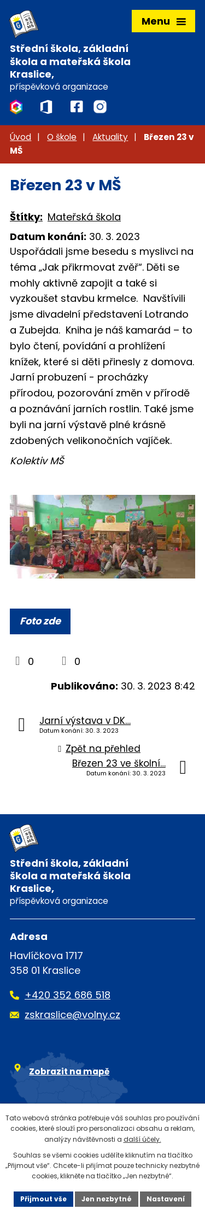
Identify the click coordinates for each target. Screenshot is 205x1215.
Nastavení (166, 1199)
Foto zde (40, 621)
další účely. (142, 1139)
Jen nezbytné (106, 1199)
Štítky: (26, 217)
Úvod (20, 137)
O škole (62, 137)
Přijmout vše (43, 1199)
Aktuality (110, 137)
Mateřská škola (84, 217)
